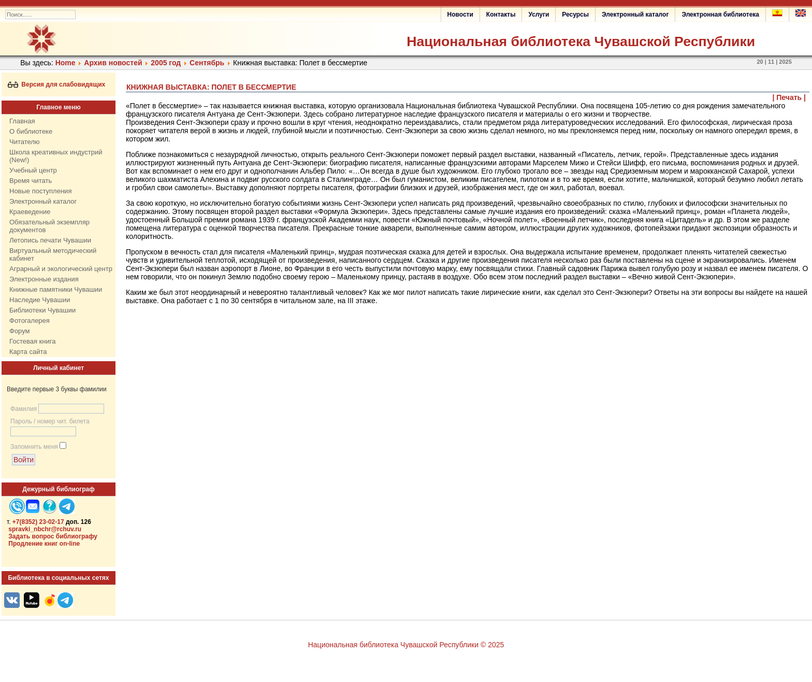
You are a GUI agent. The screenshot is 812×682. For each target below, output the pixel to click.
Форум (19, 331)
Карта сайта (28, 352)
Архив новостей (113, 63)
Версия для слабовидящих (57, 84)
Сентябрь (207, 63)
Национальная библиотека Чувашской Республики (581, 41)
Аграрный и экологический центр (60, 269)
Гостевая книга (32, 341)
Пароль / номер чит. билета (50, 421)
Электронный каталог (635, 14)
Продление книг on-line (44, 543)
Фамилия (23, 409)
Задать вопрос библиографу (52, 536)
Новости (460, 14)
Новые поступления (40, 191)
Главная (22, 121)
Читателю (24, 142)
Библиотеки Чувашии (42, 310)
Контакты (501, 14)
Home (65, 63)
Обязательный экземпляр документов (49, 226)
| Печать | (789, 97)
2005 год (166, 63)
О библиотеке (30, 131)
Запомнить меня (34, 446)
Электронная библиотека (720, 14)
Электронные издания (44, 279)
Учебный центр (33, 170)
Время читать (30, 180)
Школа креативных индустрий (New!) (56, 156)
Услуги (538, 14)
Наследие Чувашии (39, 300)
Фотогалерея (29, 320)
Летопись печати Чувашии (50, 240)
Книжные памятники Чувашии (55, 289)
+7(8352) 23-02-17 (38, 521)
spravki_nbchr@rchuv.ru (44, 529)
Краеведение (29, 212)
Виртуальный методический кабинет (52, 254)
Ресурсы (575, 14)
